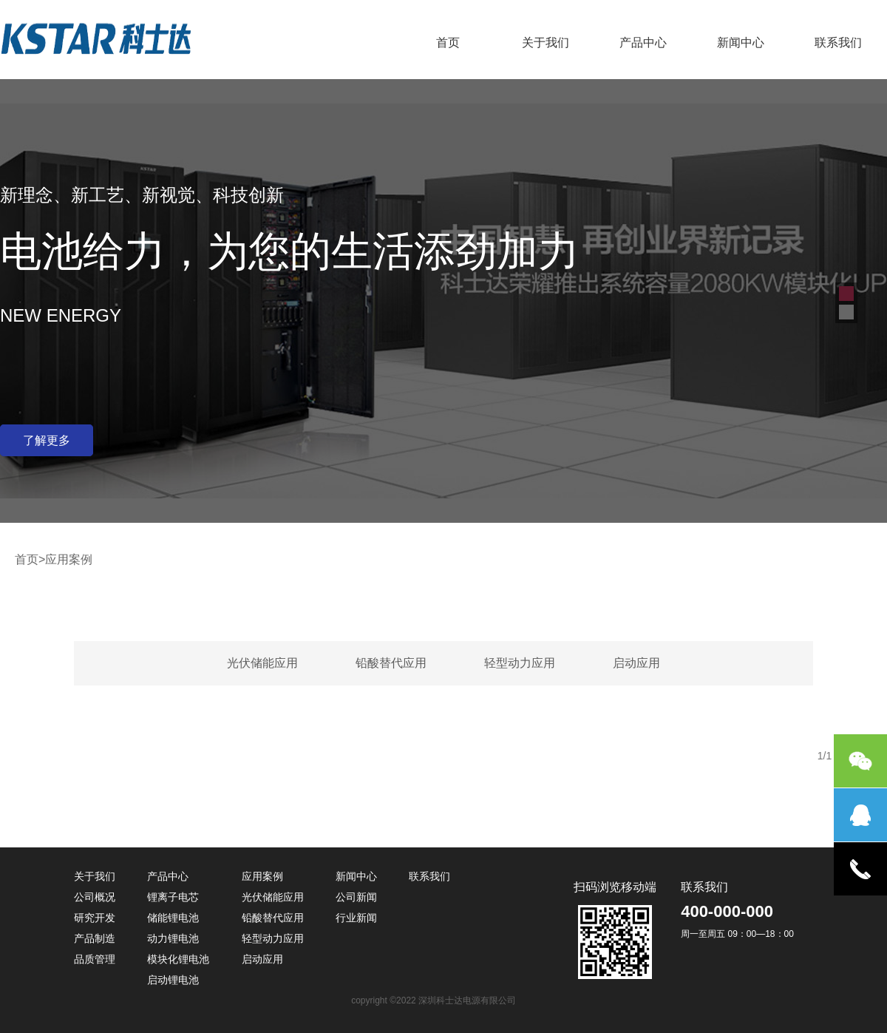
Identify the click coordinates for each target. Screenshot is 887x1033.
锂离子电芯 (173, 897)
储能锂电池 (173, 918)
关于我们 (545, 42)
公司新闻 (356, 897)
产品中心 (643, 42)
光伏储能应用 (262, 663)
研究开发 (94, 918)
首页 (448, 42)
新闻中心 (740, 42)
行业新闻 (356, 918)
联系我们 (838, 42)
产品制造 (94, 938)
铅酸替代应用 (391, 663)
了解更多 (46, 440)
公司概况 (94, 897)
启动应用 (636, 663)
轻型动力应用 (519, 663)
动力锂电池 (173, 938)
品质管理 (94, 959)
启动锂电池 (173, 980)
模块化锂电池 (178, 959)
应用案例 (262, 876)
